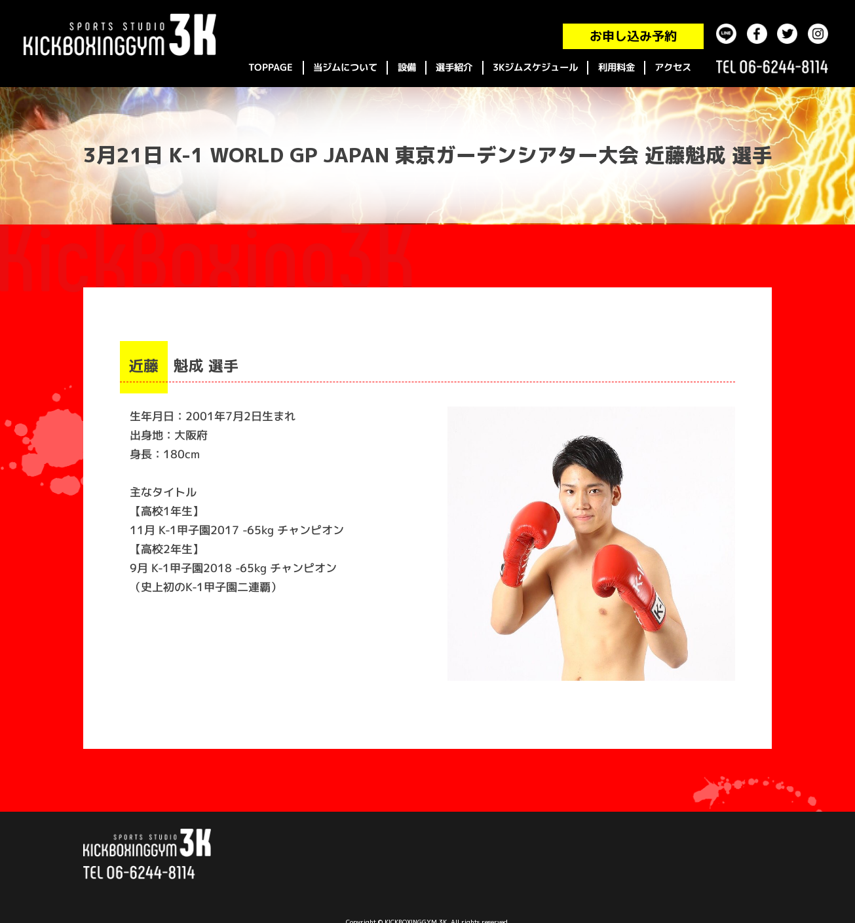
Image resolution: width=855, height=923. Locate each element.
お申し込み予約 (633, 36)
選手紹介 (454, 67)
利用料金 (616, 67)
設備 (407, 67)
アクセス (673, 67)
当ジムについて (345, 67)
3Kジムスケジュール (535, 67)
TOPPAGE (270, 67)
